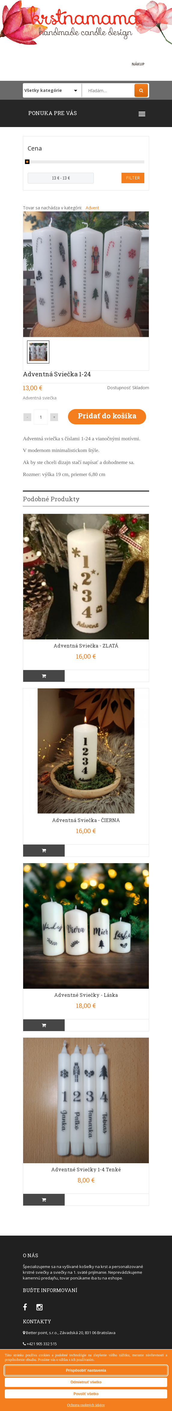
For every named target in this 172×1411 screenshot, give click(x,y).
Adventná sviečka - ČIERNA (86, 820)
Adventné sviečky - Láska (86, 995)
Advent (92, 208)
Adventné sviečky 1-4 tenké (86, 1169)
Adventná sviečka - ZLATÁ (86, 645)
